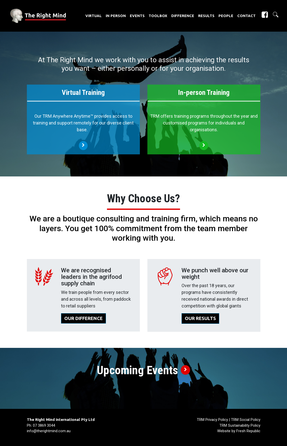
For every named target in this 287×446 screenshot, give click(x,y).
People (225, 16)
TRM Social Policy (245, 419)
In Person (116, 16)
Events (137, 16)
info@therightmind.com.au (49, 431)
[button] (273, 14)
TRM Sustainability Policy (239, 425)
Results (206, 16)
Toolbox (158, 16)
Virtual (93, 16)
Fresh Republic (248, 431)
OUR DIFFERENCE (83, 318)
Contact (246, 16)
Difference (182, 16)
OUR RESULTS (200, 318)
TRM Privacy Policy (212, 419)
